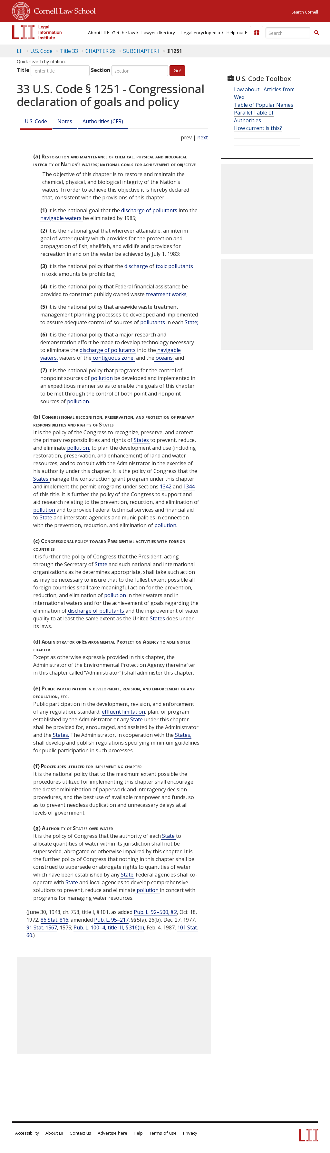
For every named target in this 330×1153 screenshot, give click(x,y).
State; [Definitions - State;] (190, 322)
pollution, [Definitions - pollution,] (78, 447)
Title (23, 70)
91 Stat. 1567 (41, 927)
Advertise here (112, 1133)
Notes (64, 121)
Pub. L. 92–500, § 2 (155, 912)
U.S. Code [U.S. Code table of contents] (41, 51)
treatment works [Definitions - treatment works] (166, 294)
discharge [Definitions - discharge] (136, 266)
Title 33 (69, 51)
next (202, 137)
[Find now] (316, 33)
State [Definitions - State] (45, 517)
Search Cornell (305, 12)
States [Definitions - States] (141, 440)
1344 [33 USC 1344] (189, 486)
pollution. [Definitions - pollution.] (165, 525)
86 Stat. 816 (54, 919)
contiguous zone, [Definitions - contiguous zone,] (113, 357)
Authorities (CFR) (102, 121)
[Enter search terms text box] (288, 32)
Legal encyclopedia (200, 32)
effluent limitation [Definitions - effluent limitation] (123, 711)
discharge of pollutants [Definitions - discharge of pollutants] (149, 210)
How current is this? (258, 128)
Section (100, 70)
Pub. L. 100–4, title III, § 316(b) (108, 927)
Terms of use (163, 1133)
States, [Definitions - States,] (182, 734)
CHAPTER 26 (100, 51)
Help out (235, 32)
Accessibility (27, 1133)
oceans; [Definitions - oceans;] (164, 357)
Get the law (123, 32)
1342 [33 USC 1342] (165, 486)
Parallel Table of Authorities (254, 116)
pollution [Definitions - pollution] (102, 378)
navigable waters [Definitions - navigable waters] (61, 218)
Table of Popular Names (263, 104)
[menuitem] (97, 32)
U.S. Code (36, 121)
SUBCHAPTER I (141, 51)
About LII (97, 32)
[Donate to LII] (256, 32)
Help (138, 1133)
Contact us (80, 1133)
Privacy (190, 1133)
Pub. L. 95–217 (111, 919)
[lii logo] (37, 32)
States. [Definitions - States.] (60, 734)
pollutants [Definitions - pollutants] (152, 322)
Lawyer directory (158, 32)
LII (20, 51)
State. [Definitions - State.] (127, 874)
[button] (316, 32)
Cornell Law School (63, 10)
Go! (177, 70)
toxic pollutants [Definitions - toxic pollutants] (174, 266)
